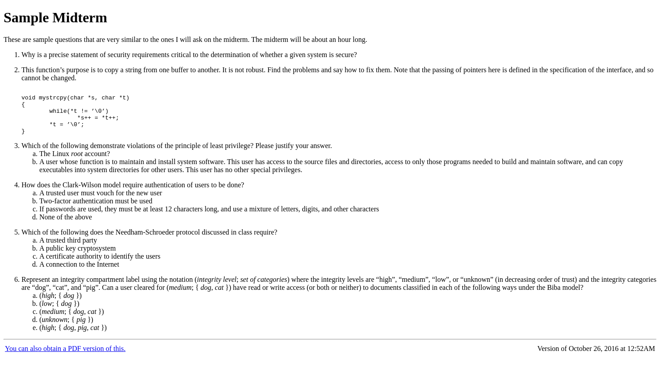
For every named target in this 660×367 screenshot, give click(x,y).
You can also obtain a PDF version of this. (65, 358)
